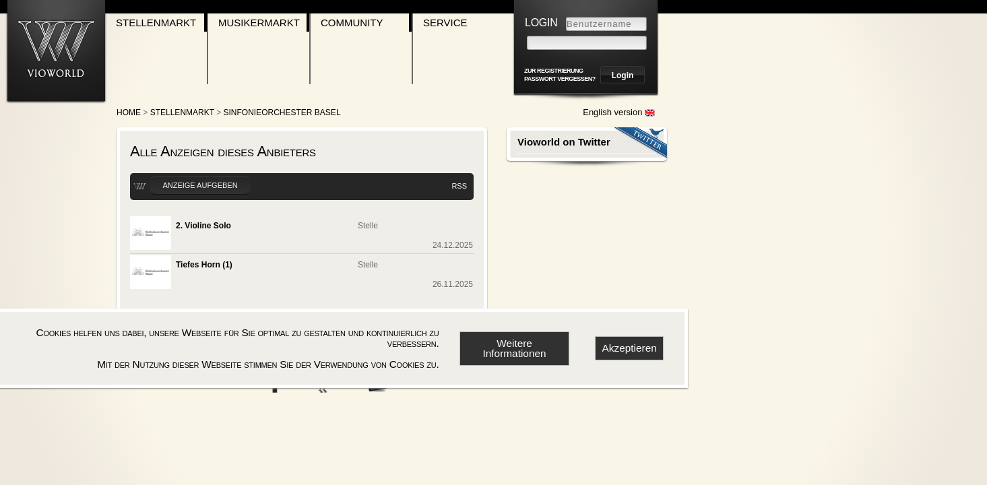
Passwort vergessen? (560, 78)
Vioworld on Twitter (563, 142)
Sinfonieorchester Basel (282, 112)
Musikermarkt (259, 22)
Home (129, 112)
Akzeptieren (629, 348)
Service (445, 22)
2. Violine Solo (203, 225)
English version (619, 112)
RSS (459, 186)
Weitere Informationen (514, 348)
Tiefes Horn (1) (204, 264)
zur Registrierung (553, 70)
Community (352, 22)
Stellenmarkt (156, 22)
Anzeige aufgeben (199, 185)
